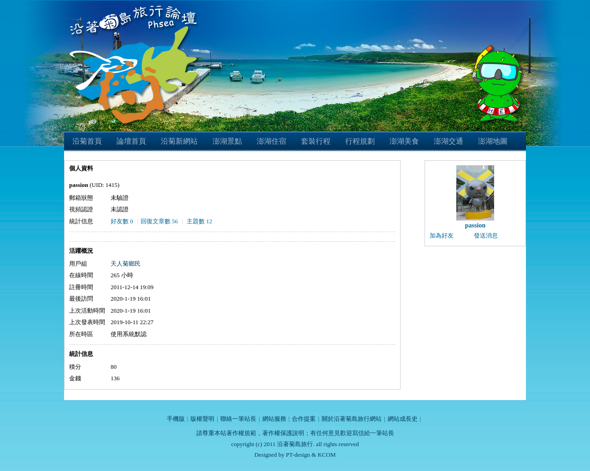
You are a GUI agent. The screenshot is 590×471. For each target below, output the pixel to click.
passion (475, 225)
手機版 (176, 418)
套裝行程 (315, 141)
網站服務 (274, 418)
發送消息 (486, 235)
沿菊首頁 (87, 141)
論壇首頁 (131, 141)
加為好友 (442, 235)
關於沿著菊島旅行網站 (352, 418)
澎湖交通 (448, 141)
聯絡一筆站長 (238, 418)
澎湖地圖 (492, 141)
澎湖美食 (404, 141)
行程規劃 (360, 141)
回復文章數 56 (159, 221)
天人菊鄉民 (126, 263)
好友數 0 (122, 221)
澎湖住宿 (271, 141)
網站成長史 (403, 418)
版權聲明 (202, 418)
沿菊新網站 (179, 141)
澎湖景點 (227, 141)
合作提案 (304, 418)
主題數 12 (199, 221)
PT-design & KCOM (311, 454)
